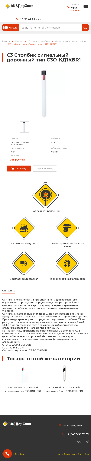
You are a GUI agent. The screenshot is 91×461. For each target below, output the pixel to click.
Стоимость (15, 156)
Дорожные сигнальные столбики (71, 41)
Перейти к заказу (45, 168)
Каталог (19, 41)
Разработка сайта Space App (73, 453)
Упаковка (55, 139)
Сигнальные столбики (39, 41)
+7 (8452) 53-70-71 (31, 18)
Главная (6, 41)
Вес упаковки (17, 148)
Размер (14, 139)
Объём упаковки (59, 148)
